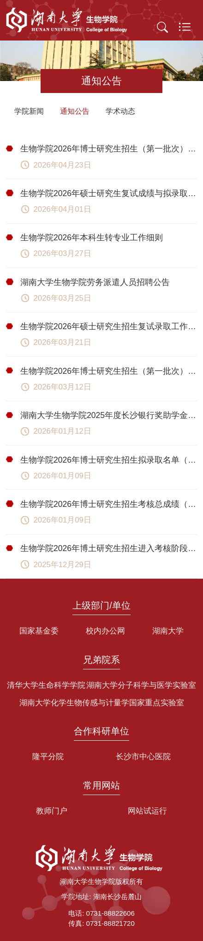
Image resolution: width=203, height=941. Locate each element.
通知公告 (75, 111)
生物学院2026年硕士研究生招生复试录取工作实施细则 (108, 326)
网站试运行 (147, 811)
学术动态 (120, 111)
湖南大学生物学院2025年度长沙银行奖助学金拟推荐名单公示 (108, 415)
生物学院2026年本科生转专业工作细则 (91, 237)
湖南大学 (168, 631)
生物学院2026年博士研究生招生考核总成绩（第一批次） (108, 504)
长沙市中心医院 (143, 756)
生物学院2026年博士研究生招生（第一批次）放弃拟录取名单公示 (108, 148)
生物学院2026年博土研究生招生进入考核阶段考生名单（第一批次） (108, 548)
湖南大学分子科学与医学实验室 (141, 685)
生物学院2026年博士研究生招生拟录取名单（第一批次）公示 (108, 460)
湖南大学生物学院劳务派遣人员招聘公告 (95, 282)
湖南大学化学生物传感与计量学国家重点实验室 (101, 702)
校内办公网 (105, 631)
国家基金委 (39, 631)
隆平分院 (48, 756)
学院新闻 (29, 111)
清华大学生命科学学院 (46, 685)
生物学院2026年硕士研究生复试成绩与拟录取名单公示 (108, 193)
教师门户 (51, 811)
